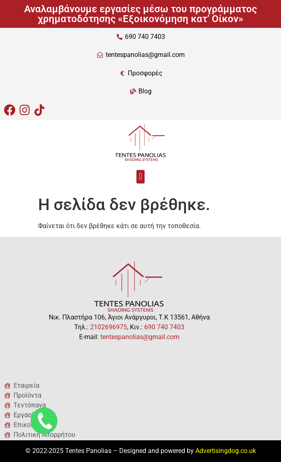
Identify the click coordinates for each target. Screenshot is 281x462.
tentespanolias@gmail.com (121, 337)
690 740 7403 (146, 327)
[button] (140, 176)
